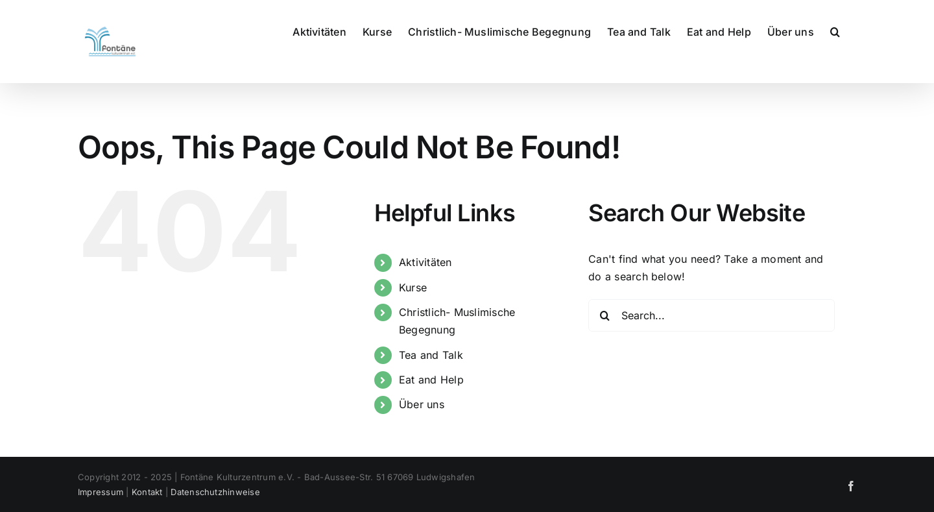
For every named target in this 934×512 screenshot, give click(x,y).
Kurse (413, 287)
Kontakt (147, 492)
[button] (835, 30)
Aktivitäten (425, 262)
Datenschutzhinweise (215, 492)
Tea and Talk (431, 354)
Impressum (100, 492)
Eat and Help (431, 379)
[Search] (604, 315)
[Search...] (711, 315)
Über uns (421, 404)
